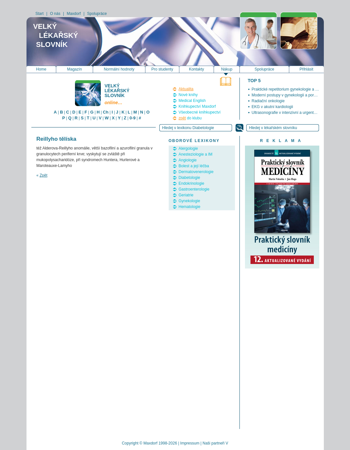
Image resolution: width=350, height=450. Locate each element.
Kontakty (196, 69)
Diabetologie (189, 177)
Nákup (226, 69)
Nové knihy (188, 95)
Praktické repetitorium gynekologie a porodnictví (293, 89)
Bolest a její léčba (194, 166)
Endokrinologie (191, 183)
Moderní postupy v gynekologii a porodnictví (289, 95)
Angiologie (188, 160)
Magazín (74, 69)
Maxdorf (73, 13)
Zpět (44, 175)
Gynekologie (189, 201)
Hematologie (189, 206)
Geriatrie (186, 195)
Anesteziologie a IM (196, 154)
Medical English (192, 100)
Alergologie (188, 148)
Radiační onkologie (268, 101)
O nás (55, 13)
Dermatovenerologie (196, 172)
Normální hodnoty (119, 69)
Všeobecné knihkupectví (200, 112)
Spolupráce (97, 13)
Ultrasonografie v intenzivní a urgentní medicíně (293, 112)
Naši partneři (214, 443)
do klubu (190, 118)
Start (40, 13)
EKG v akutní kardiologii (272, 106)
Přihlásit (306, 69)
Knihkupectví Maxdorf (197, 106)
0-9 (133, 117)
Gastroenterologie (194, 189)
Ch (105, 112)
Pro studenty (162, 69)
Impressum (189, 443)
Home (41, 69)
